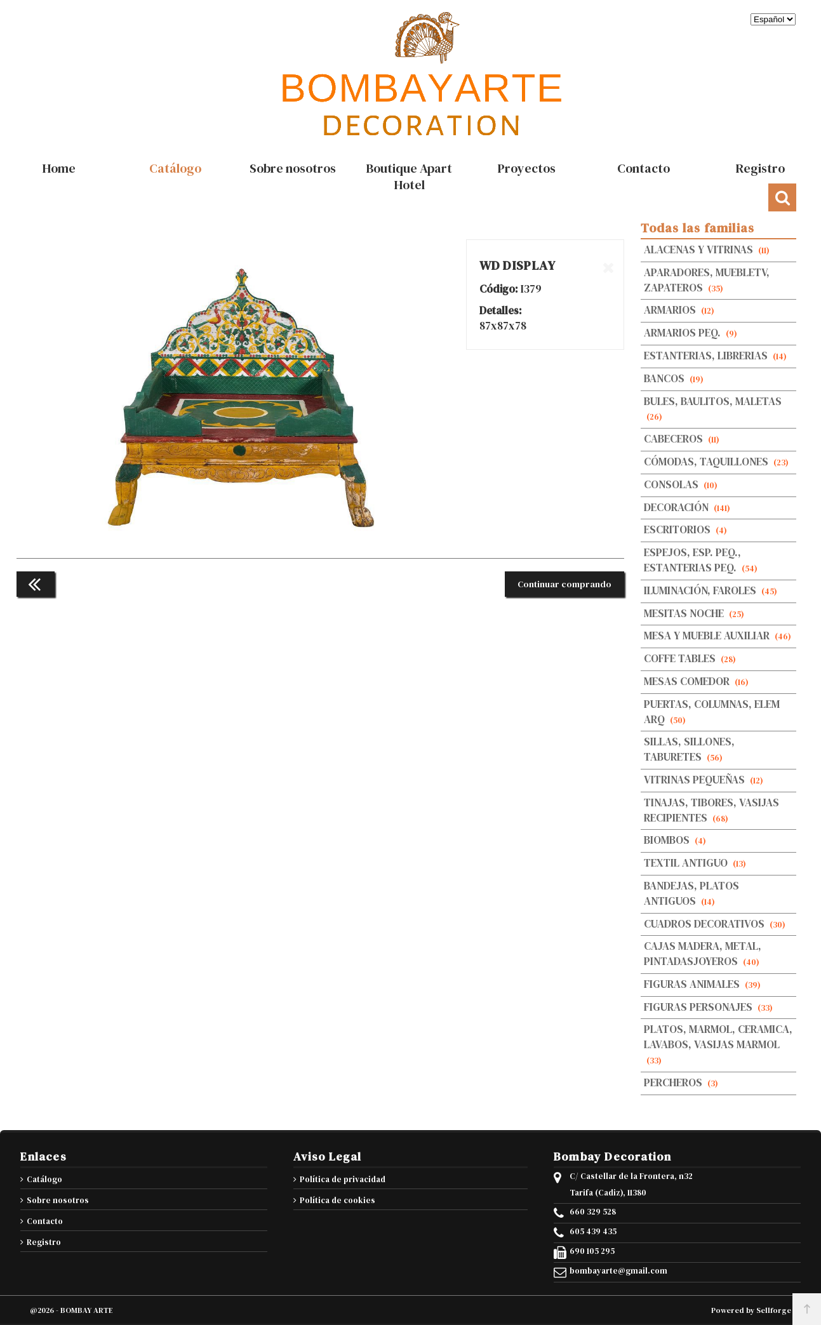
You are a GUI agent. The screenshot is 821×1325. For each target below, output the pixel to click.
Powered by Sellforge (751, 1310)
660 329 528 (593, 1212)
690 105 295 (592, 1251)
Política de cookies (337, 1200)
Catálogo (44, 1179)
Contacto (45, 1221)
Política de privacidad (342, 1179)
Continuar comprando (564, 584)
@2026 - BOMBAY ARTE (71, 1310)
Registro (44, 1242)
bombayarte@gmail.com (618, 1271)
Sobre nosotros (58, 1200)
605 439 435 (593, 1232)
